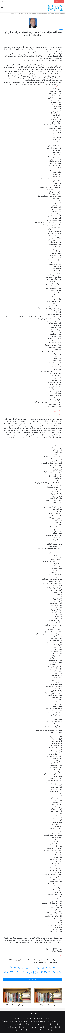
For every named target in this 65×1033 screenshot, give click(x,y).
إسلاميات (54, 1024)
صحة (49, 1024)
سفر (48, 1021)
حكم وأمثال (5, 1021)
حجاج (57, 1027)
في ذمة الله (36, 1021)
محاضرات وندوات (23, 1021)
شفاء (14, 1029)
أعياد (8, 1024)
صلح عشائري (34, 1027)
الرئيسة (62, 13)
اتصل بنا (43, 1018)
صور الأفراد (23, 1018)
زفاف (60, 1021)
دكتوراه (38, 1018)
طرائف (59, 1024)
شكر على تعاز (49, 0)
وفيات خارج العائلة (16, 1024)
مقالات (30, 1021)
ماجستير (34, 1018)
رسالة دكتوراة (30, 1029)
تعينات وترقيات (13, 1021)
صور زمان (52, 1027)
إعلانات (23, 1024)
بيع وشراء (29, 1024)
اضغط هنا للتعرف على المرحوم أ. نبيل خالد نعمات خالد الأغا (32, 968)
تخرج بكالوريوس (21, 1029)
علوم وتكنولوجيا (37, 1024)
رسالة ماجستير (39, 1029)
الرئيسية (48, 1018)
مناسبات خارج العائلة (24, 1027)
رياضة (44, 1024)
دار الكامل (8, 1027)
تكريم (4, 1024)
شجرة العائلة (17, 1018)
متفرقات (57, 13)
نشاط (46, 1027)
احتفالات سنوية (47, 1029)
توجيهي (41, 1027)
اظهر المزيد (32, 979)
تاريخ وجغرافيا (15, 1027)
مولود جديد (54, 1021)
